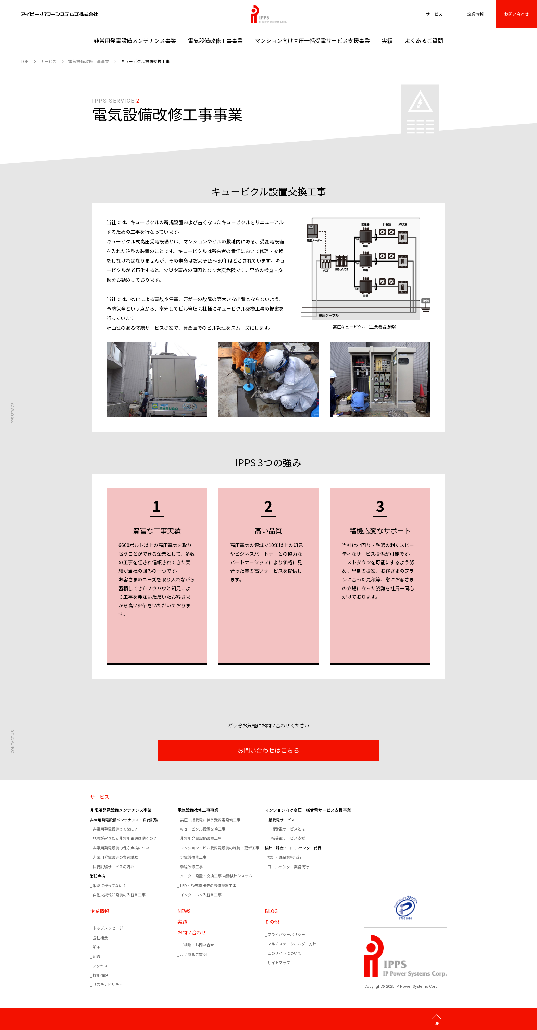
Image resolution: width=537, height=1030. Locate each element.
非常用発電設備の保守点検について (123, 847)
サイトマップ (278, 962)
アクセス (100, 965)
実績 (387, 40)
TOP (25, 61)
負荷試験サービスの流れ (113, 866)
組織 (96, 956)
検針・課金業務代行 (284, 857)
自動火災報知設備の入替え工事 (119, 894)
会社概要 (100, 937)
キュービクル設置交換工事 (202, 829)
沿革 (96, 946)
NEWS (184, 911)
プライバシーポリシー (286, 934)
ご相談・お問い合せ (197, 944)
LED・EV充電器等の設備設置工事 (208, 885)
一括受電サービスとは (286, 829)
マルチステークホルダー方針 (291, 943)
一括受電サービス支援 (286, 838)
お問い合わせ (516, 14)
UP (437, 1023)
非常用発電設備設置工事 (201, 838)
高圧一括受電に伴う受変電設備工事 (210, 819)
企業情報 (99, 911)
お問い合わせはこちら (268, 750)
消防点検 (97, 875)
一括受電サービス (280, 819)
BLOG (271, 911)
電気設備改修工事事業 (215, 40)
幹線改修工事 (191, 866)
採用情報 (100, 975)
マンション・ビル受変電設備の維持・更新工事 (219, 847)
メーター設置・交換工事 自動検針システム (216, 875)
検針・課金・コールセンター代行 (293, 847)
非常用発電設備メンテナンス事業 (135, 40)
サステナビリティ (108, 984)
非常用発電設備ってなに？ (115, 829)
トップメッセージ (108, 928)
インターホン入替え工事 (201, 894)
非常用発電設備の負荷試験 (115, 857)
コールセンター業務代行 (288, 866)
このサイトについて (284, 953)
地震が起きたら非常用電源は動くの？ (125, 838)
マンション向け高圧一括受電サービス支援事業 (312, 40)
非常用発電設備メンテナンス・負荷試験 (124, 819)
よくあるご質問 (424, 40)
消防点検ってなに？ (109, 885)
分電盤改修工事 (193, 857)
